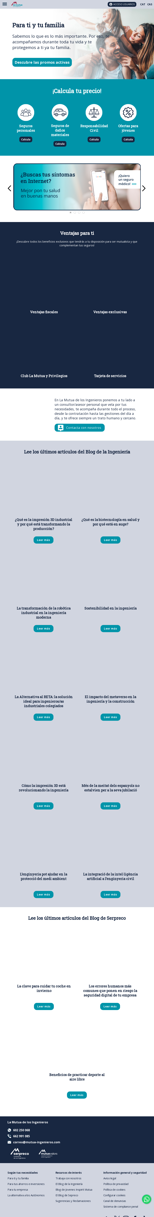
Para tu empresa (18, 1189)
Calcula (25, 139)
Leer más (43, 540)
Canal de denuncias (114, 1201)
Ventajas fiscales (44, 312)
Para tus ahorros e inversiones (26, 1184)
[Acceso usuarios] (122, 4)
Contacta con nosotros (83, 428)
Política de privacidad (115, 1184)
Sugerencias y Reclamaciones (73, 1201)
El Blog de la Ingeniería (69, 1184)
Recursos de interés (69, 1172)
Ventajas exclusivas (110, 312)
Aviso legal (109, 1178)
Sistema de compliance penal (120, 1206)
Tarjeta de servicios (110, 376)
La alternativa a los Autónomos (26, 1195)
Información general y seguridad (125, 1172)
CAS (149, 4)
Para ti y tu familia (18, 1178)
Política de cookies (114, 1189)
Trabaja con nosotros (68, 1178)
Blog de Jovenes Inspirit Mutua (74, 1189)
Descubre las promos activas (42, 62)
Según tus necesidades (23, 1172)
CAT (142, 4)
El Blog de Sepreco (67, 1195)
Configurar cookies (114, 1195)
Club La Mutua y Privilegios (44, 376)
